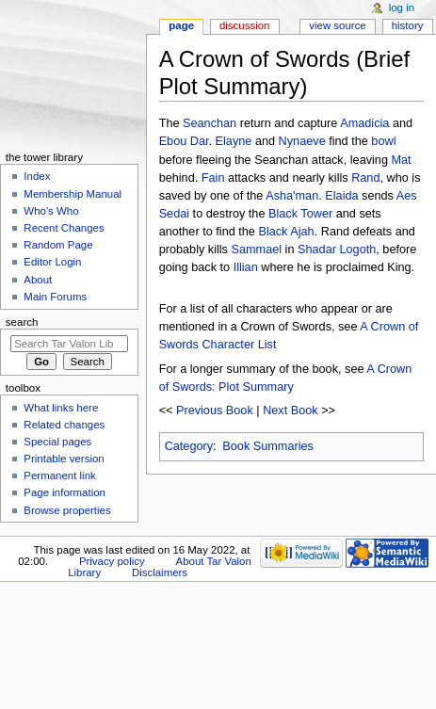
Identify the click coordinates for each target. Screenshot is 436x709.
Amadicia (364, 123)
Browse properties (67, 510)
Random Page (58, 244)
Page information (64, 492)
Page (181, 25)
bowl (383, 141)
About (38, 279)
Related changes (64, 424)
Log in (401, 7)
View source (337, 25)
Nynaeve (302, 141)
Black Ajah (286, 231)
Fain (213, 178)
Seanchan (209, 123)
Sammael (257, 249)
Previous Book (214, 410)
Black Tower (300, 213)
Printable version (64, 458)
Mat (402, 160)
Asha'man (292, 195)
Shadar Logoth (337, 249)
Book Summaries (268, 446)
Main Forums (55, 296)
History (408, 25)
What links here (61, 407)
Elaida (341, 195)
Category (189, 446)
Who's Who (51, 211)
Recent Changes (64, 228)
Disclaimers (159, 572)
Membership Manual (72, 194)
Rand (365, 178)
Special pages (57, 441)
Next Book (290, 410)
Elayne (234, 141)
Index (37, 176)
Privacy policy (112, 561)
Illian (246, 267)
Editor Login (52, 261)
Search (22, 322)
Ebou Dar (184, 141)
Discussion (244, 25)
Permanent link (59, 475)
